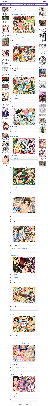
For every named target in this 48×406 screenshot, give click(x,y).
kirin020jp (14, 10)
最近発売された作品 (26, 4)
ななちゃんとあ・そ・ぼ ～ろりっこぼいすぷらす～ (19, 196)
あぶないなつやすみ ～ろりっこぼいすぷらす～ (19, 167)
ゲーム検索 (44, 1)
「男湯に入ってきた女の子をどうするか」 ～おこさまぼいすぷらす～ (23, 314)
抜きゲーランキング (5, 4)
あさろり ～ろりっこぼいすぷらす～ (17, 44)
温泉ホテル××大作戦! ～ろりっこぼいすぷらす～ (20, 248)
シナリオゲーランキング (13, 4)
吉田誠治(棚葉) (16, 98)
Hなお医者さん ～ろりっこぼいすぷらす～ (18, 106)
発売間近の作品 (32, 4)
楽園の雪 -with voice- (14, 136)
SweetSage (14, 9)
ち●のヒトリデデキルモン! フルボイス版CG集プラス (20, 343)
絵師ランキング (20, 4)
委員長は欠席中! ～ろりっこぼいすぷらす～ (18, 14)
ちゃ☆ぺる (15, 396)
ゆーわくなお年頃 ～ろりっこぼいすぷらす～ (18, 75)
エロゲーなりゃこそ (6, 1)
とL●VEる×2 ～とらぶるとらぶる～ (16, 374)
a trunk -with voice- (14, 255)
